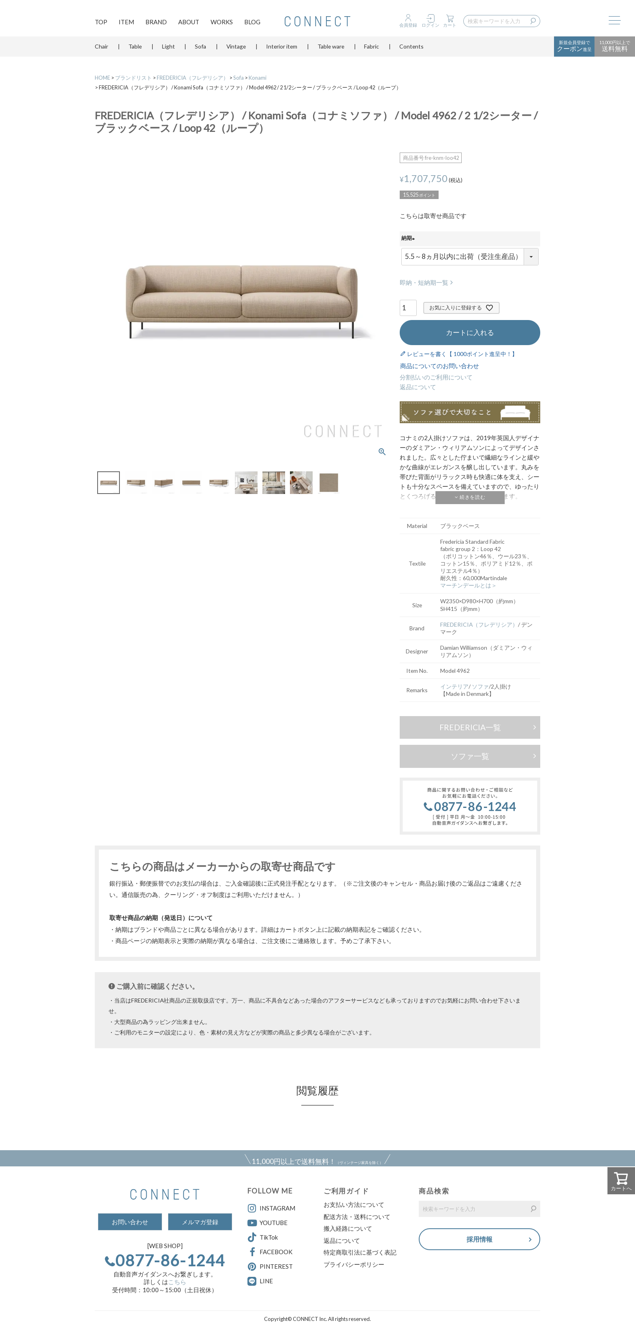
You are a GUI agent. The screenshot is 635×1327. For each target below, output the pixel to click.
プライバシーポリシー (354, 1264)
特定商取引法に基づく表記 (360, 1252)
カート (449, 25)
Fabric (371, 50)
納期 (409, 239)
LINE (266, 1281)
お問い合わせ (130, 1221)
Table (135, 50)
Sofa (200, 50)
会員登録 (408, 25)
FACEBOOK (269, 1252)
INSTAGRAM (271, 1208)
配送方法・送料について (357, 1216)
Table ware (331, 50)
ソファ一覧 (470, 756)
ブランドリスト (133, 77)
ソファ (480, 686)
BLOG (252, 22)
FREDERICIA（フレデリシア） (192, 77)
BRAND (156, 22)
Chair (101, 50)
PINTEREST (270, 1267)
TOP (101, 22)
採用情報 (479, 1239)
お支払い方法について (354, 1204)
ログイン (430, 25)
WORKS (222, 22)
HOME (102, 77)
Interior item (281, 50)
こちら (177, 1281)
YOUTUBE (267, 1223)
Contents (411, 50)
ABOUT (188, 22)
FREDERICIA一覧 (470, 727)
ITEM (126, 22)
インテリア (454, 686)
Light (168, 50)
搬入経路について (348, 1228)
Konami (257, 77)
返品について (418, 386)
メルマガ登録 (200, 1221)
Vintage (236, 50)
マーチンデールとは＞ (468, 585)
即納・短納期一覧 (424, 282)
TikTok (262, 1237)
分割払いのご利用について (436, 377)
